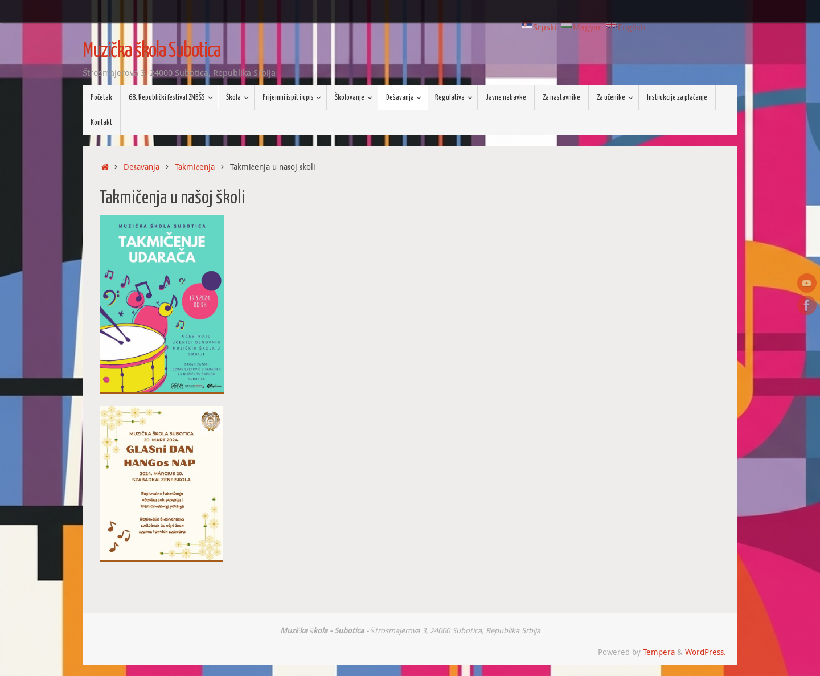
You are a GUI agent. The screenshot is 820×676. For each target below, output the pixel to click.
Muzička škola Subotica (151, 51)
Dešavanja (141, 167)
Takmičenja (195, 167)
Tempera (659, 652)
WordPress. (705, 652)
